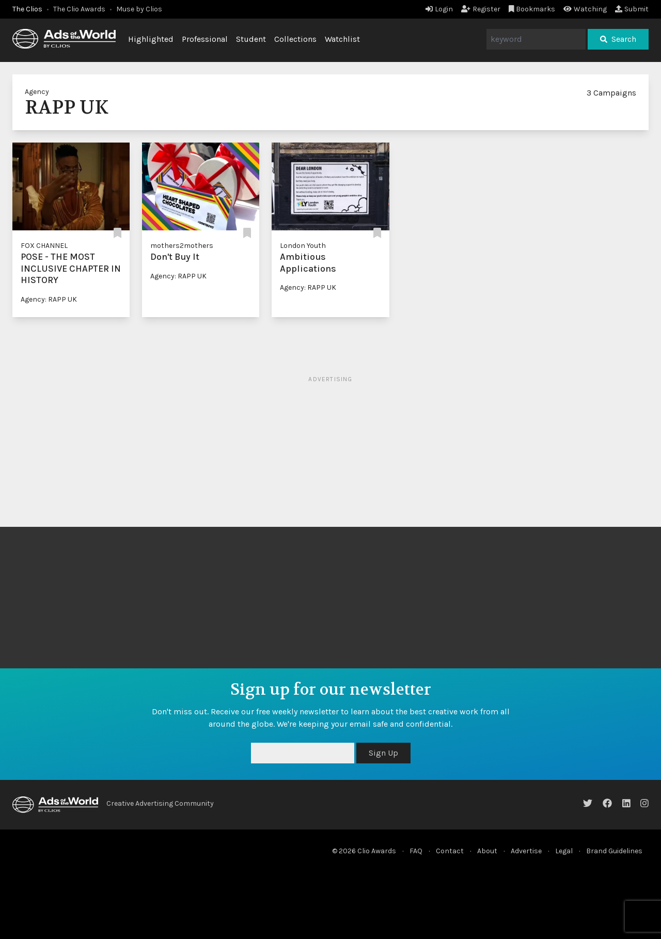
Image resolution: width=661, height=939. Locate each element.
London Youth (303, 245)
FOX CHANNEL (44, 245)
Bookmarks (532, 9)
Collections (295, 39)
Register (480, 9)
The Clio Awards (79, 9)
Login (439, 9)
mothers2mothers (181, 245)
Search (618, 39)
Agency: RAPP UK (49, 299)
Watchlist (342, 39)
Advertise (526, 851)
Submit (632, 9)
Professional (205, 39)
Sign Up (383, 753)
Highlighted (151, 39)
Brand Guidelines (614, 851)
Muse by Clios (139, 9)
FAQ (416, 851)
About (487, 851)
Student (251, 39)
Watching (585, 9)
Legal (564, 851)
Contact (450, 851)
